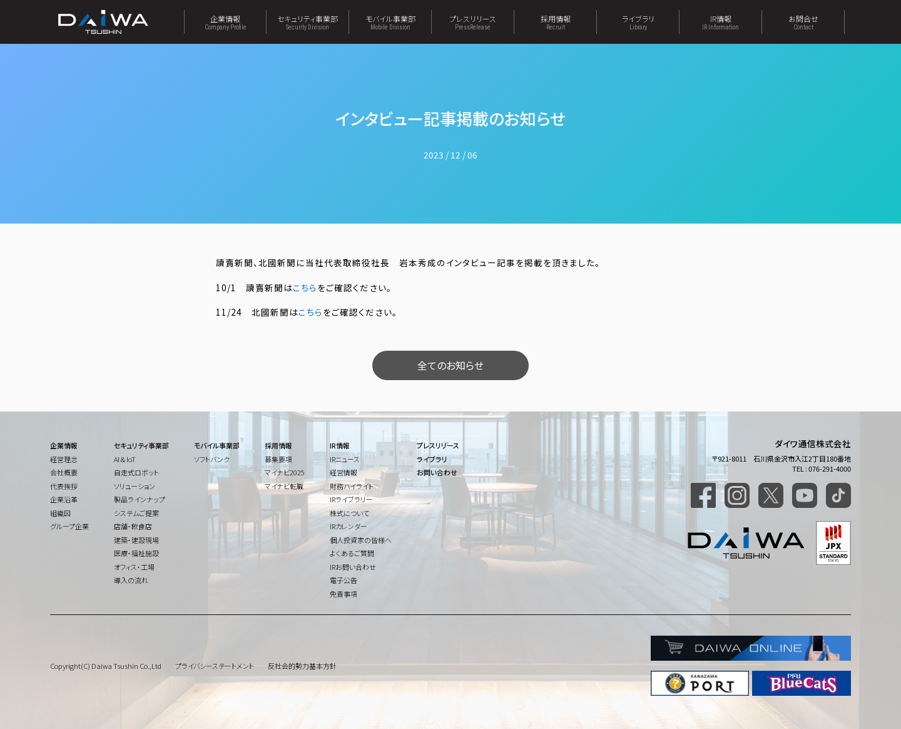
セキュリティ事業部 (307, 22)
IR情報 (720, 22)
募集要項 (278, 459)
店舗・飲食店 (133, 526)
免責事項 (343, 594)
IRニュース (345, 459)
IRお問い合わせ (353, 567)
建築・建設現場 (136, 540)
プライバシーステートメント (214, 666)
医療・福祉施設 (136, 553)
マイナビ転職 (284, 486)
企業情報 (225, 22)
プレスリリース (472, 22)
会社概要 (64, 472)
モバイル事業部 (390, 22)
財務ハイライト (352, 486)
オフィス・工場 (134, 567)
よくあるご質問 (352, 553)
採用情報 (555, 22)
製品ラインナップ (139, 499)
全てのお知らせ (450, 365)
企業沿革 (64, 499)
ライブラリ (638, 22)
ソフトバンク (212, 459)
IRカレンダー (348, 526)
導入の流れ (131, 580)
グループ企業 (69, 526)
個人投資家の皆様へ (361, 540)
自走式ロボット (136, 472)
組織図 (60, 513)
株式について (349, 513)
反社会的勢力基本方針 (302, 666)
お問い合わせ (437, 472)
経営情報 (343, 472)
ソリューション (134, 486)
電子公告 (343, 580)
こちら (305, 287)
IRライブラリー (351, 499)
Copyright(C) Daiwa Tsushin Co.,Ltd (105, 666)
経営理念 (64, 459)
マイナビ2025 (285, 472)
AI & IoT (125, 459)
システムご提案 (136, 513)
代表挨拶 (64, 486)
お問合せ (803, 22)
